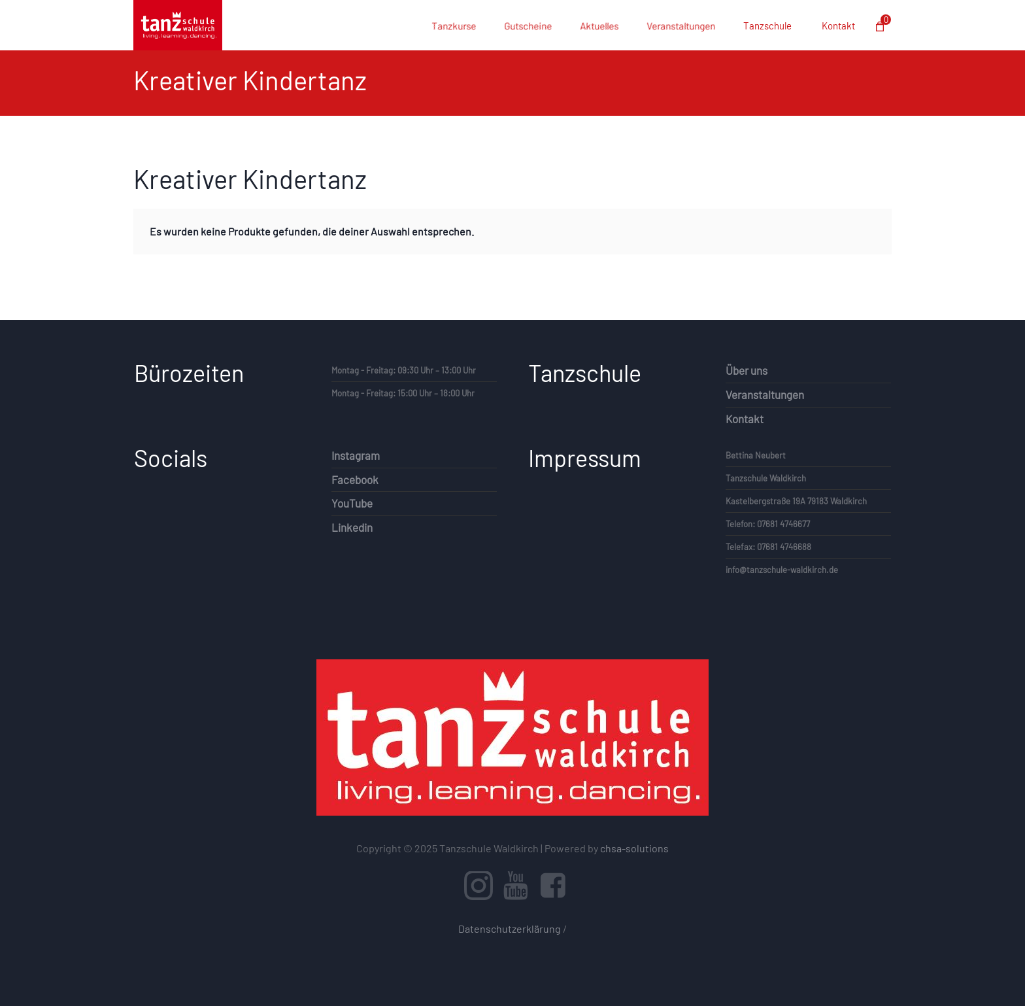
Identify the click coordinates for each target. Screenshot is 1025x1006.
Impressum (584, 457)
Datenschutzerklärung (509, 928)
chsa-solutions (634, 848)
